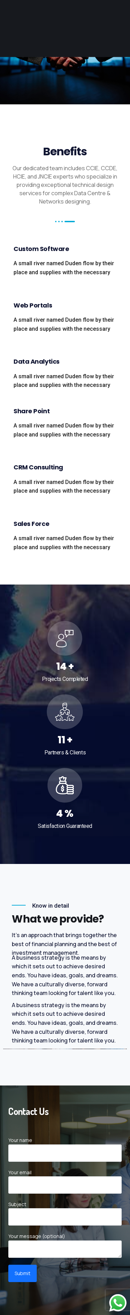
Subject (64, 1213)
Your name (64, 1149)
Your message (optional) (64, 1245)
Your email (64, 1181)
